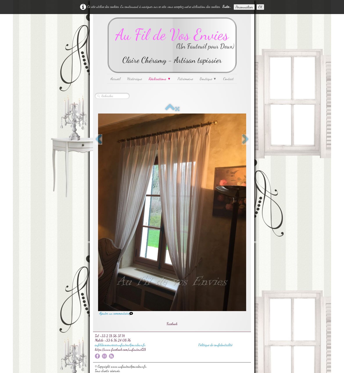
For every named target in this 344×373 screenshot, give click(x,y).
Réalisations (160, 78)
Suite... (226, 6)
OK (260, 7)
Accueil (115, 78)
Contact (228, 78)
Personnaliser (244, 7)
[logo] (172, 45)
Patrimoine (185, 78)
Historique (134, 78)
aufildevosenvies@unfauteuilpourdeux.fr (120, 345)
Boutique (208, 78)
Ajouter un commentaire (114, 313)
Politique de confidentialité (215, 345)
